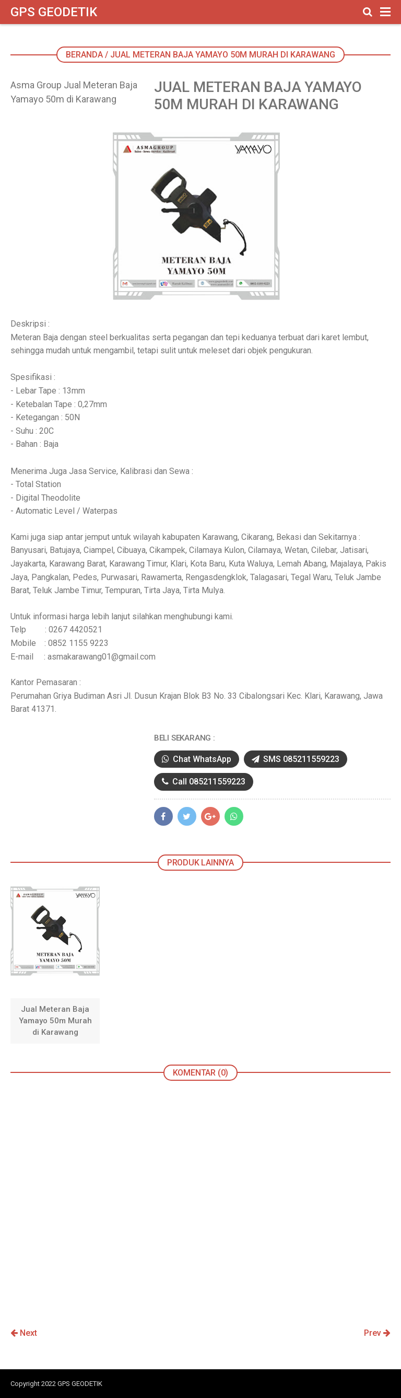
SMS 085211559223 (295, 759)
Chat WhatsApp (196, 759)
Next (23, 1333)
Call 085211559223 (203, 782)
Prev (377, 1333)
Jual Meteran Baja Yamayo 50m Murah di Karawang (55, 1020)
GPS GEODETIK (53, 12)
